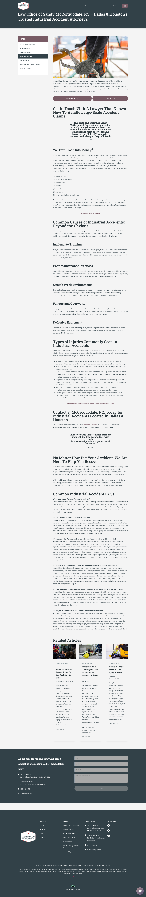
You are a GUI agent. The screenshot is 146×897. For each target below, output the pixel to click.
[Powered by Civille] (73, 888)
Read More (60, 734)
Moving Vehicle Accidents (27, 46)
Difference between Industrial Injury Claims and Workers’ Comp (90, 405)
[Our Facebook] (108, 825)
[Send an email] (45, 801)
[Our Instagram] (108, 836)
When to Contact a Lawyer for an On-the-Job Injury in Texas (64, 677)
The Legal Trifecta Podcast (90, 215)
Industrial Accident (26, 58)
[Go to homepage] (28, 836)
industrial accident (90, 427)
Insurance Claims (25, 50)
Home (79, 6)
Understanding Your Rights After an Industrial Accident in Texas (90, 675)
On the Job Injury (61, 665)
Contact (115, 6)
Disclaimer (75, 877)
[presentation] (64, 653)
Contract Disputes (25, 70)
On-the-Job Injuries (25, 54)
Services (23, 41)
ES (125, 6)
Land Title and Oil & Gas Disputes (30, 74)
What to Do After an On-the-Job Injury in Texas (116, 672)
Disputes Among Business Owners (30, 66)
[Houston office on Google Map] (45, 790)
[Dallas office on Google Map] (45, 783)
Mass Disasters (24, 62)
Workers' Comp (60, 668)
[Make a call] (45, 796)
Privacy (70, 877)
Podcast (107, 6)
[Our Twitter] (108, 830)
